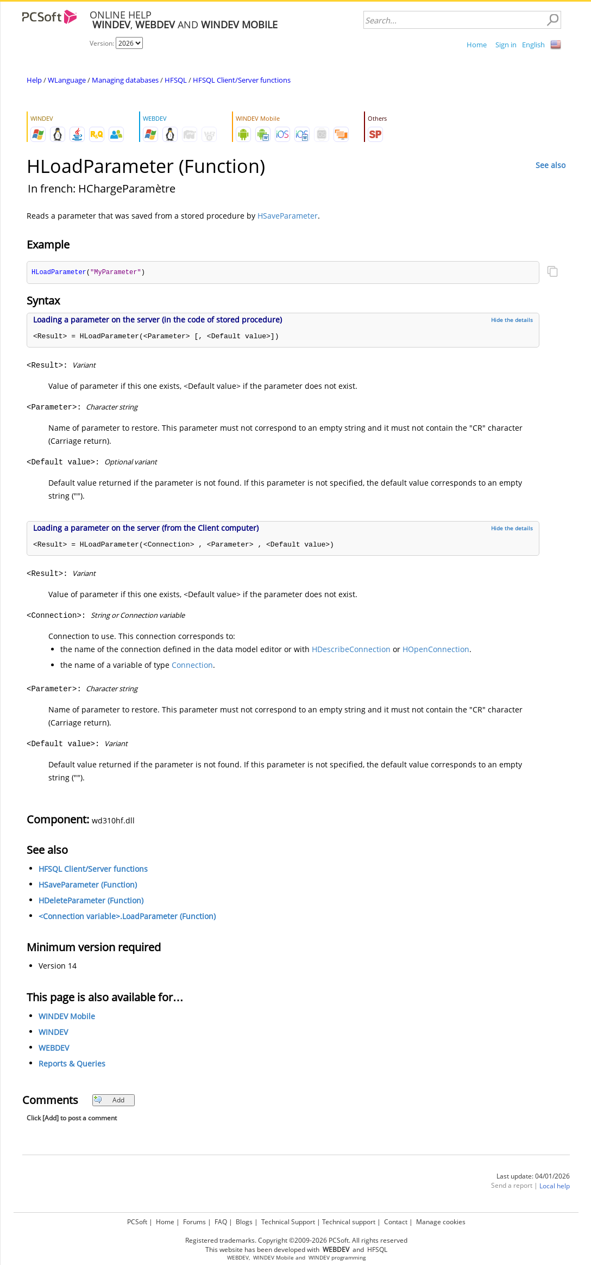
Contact (395, 1221)
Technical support (348, 1221)
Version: (103, 43)
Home (477, 44)
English (533, 44)
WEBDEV (54, 1048)
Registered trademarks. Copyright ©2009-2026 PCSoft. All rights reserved (296, 1240)
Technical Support (288, 1221)
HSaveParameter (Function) (88, 885)
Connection (192, 665)
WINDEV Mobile (67, 1017)
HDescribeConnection (351, 649)
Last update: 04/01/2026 (533, 1176)
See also (550, 165)
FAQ (221, 1221)
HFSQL (176, 80)
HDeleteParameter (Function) (91, 901)
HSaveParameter (287, 215)
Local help (554, 1186)
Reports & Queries (72, 1064)
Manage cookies (441, 1221)
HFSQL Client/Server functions (242, 80)
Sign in (506, 44)
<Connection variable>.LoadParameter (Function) (127, 916)
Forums (194, 1221)
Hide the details (512, 320)
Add (108, 1100)
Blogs (244, 1221)
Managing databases (125, 80)
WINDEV (53, 1032)
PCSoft (137, 1221)
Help (34, 80)
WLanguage (67, 80)
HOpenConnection (436, 649)
